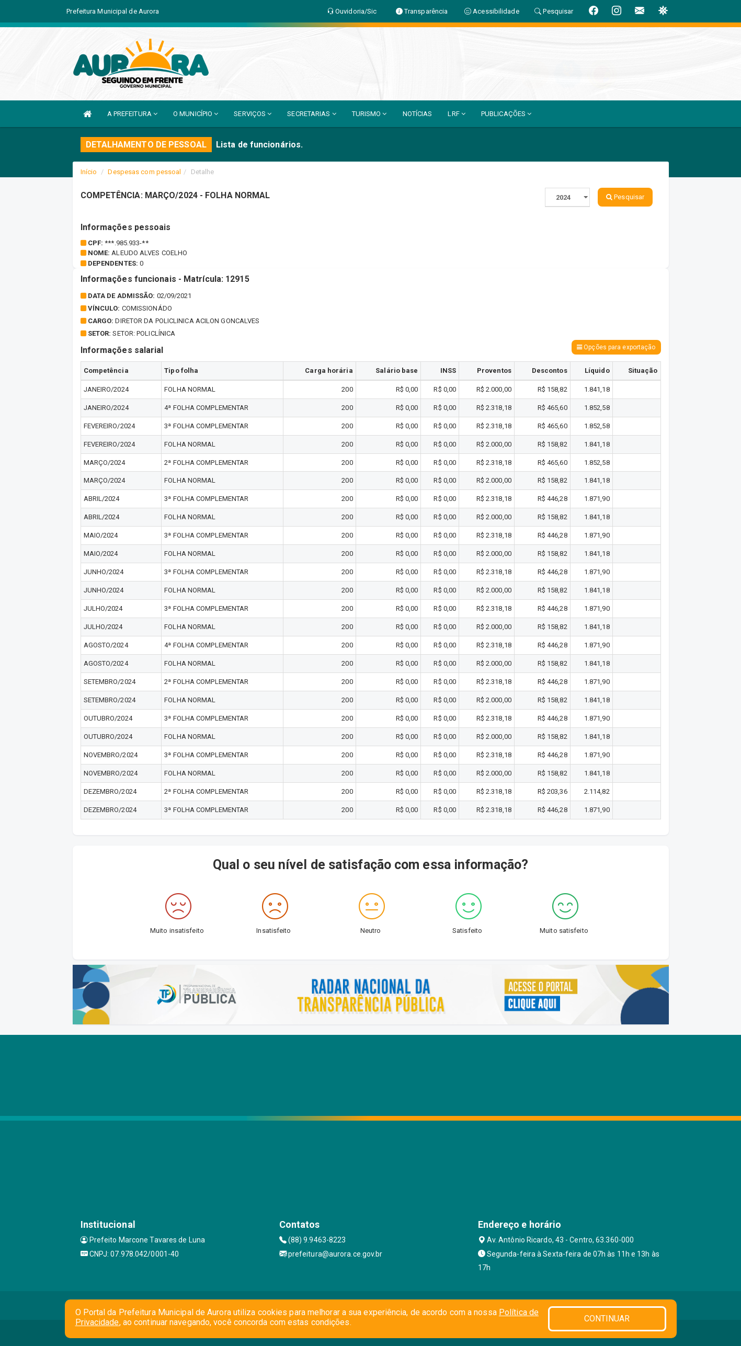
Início (89, 172)
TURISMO (369, 114)
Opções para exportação (616, 347)
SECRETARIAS (311, 114)
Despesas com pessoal (144, 172)
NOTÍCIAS (417, 114)
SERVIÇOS (252, 114)
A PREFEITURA (132, 114)
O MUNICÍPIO (195, 114)
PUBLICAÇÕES (506, 114)
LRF (456, 114)
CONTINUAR (607, 1319)
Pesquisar (625, 197)
